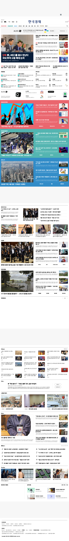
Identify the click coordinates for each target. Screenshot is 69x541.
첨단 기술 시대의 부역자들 (40, 80)
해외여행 (55, 293)
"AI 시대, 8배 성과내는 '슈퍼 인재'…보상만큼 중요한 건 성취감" (47, 58)
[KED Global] (13, 21)
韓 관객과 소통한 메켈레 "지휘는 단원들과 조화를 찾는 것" (46, 243)
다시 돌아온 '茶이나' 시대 (8, 438)
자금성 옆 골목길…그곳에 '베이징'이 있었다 (45, 423)
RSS (26, 530)
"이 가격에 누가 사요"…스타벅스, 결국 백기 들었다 (49, 453)
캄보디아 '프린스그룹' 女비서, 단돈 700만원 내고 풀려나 (43, 235)
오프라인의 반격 (7, 409)
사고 (67, 485)
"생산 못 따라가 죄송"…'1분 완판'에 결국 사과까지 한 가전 (17, 456)
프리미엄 (42, 26)
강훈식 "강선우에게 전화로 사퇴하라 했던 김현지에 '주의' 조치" (53, 357)
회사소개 (3, 523)
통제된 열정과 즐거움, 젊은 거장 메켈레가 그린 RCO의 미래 (17, 265)
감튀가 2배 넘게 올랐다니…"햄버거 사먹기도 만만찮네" (7, 375)
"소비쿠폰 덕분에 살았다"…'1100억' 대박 (49, 209)
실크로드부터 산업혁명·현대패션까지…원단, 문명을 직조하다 (46, 431)
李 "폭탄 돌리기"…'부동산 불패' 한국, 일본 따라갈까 (22, 384)
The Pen (3, 467)
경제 (23, 26)
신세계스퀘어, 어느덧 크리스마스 (30, 369)
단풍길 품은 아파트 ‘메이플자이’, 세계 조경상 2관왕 (46, 177)
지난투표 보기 (58, 387)
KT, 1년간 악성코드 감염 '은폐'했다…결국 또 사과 (52, 369)
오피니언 (20, 26)
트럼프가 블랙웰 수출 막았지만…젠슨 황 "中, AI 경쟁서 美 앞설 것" (47, 51)
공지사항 (29, 485)
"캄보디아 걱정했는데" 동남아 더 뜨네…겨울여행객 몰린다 (7, 363)
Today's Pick (3, 84)
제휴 (6, 530)
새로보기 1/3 (65, 349)
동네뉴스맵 (41, 183)
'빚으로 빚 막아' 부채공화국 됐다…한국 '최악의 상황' (50, 456)
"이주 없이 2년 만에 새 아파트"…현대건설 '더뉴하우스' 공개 (47, 162)
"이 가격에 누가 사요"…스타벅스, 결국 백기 (9, 209)
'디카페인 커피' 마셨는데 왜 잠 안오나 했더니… (50, 215)
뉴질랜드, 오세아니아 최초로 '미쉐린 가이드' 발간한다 (46, 279)
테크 (35, 26)
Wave (2, 413)
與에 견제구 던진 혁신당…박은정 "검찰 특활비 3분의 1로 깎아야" (30, 364)
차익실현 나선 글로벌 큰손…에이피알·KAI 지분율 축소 (46, 112)
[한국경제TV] (5, 21)
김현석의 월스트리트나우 (22, 84)
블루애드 (20, 523)
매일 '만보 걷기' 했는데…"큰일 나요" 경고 (49, 218)
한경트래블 (3, 269)
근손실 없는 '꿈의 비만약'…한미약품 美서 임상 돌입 (57, 375)
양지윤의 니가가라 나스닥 (22, 79)
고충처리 (11, 523)
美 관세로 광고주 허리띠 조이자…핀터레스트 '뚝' (25, 81)
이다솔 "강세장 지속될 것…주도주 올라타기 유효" (47, 105)
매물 (51, 183)
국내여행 (47, 293)
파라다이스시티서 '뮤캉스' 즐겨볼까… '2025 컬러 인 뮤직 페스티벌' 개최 (47, 287)
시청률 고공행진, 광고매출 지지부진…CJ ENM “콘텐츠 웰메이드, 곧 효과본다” (30, 376)
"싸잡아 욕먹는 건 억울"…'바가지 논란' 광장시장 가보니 (8, 235)
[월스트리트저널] (9, 21)
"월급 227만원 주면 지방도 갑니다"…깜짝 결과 (48, 460)
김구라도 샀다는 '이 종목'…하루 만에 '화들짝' (50, 212)
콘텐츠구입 (9, 530)
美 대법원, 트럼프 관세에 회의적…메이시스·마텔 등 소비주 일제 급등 (51, 141)
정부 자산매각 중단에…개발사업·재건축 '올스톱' (46, 170)
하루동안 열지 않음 (62, 30)
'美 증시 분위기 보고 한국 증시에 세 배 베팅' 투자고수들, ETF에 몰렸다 (25, 75)
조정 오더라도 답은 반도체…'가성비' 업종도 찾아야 (8, 75)
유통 (32, 26)
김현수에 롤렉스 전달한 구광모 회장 (53, 351)
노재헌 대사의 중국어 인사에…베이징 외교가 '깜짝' (30, 357)
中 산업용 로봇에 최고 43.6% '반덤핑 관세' (60, 66)
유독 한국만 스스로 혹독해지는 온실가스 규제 (43, 75)
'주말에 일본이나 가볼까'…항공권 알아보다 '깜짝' (49, 463)
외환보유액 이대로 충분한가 (57, 75)
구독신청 (7, 523)
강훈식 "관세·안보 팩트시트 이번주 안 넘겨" (43, 66)
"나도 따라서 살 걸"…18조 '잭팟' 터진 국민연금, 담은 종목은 (51, 449)
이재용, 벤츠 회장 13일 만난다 (7, 369)
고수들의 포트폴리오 (21, 73)
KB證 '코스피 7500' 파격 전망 (42, 120)
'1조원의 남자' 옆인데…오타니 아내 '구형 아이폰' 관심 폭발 (25, 235)
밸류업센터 (62, 183)
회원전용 (3, 71)
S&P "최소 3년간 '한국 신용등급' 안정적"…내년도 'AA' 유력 (8, 66)
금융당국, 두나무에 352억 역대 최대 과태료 (55, 363)
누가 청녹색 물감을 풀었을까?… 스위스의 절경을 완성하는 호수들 (17, 294)
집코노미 (15, 26)
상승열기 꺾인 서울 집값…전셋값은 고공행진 (13, 184)
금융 (26, 26)
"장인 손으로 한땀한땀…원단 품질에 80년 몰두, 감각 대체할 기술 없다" (47, 438)
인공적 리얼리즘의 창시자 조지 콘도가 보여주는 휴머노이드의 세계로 (47, 258)
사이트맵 (18, 530)
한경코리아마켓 (3, 26)
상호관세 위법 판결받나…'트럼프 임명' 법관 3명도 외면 (25, 66)
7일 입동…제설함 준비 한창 (29, 352)
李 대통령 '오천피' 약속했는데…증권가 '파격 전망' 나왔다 (16, 463)
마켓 (63, 126)
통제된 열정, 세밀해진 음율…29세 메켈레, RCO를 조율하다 (47, 36)
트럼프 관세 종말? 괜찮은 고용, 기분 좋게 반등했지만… (25, 86)
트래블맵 (39, 293)
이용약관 (30, 530)
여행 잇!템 (63, 293)
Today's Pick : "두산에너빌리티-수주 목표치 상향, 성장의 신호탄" (8, 86)
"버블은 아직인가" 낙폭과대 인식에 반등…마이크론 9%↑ (17, 155)
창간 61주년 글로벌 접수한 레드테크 (57, 409)
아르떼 (2, 240)
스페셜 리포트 (4, 393)
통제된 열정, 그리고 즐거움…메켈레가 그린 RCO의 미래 (30, 219)
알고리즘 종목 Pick (4, 79)
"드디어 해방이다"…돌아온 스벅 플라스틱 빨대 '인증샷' (60, 235)
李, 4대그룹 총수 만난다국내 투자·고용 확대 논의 (15, 56)
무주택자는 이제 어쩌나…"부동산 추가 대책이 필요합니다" (25, 480)
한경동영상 (3, 298)
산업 (29, 26)
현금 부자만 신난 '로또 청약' (57, 86)
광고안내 (16, 523)
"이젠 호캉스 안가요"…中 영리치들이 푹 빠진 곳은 (47, 416)
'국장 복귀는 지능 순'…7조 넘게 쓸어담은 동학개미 (15, 126)
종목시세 (51, 155)
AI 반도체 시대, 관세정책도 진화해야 (43, 480)
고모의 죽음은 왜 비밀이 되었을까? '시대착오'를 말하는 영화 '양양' (47, 250)
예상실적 (41, 155)
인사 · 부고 (63, 485)
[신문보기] (2, 21)
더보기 (46, 25)
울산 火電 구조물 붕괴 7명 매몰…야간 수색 (7, 357)
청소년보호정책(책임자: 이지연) (45, 530)
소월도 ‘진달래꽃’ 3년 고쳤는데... (7, 351)
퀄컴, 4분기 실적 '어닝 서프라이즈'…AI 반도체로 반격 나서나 (46, 148)
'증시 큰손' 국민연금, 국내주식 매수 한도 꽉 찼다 (46, 43)
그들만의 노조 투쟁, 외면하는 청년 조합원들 (41, 86)
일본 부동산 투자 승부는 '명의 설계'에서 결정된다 (8, 480)
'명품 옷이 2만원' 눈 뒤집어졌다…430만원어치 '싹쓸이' (16, 449)
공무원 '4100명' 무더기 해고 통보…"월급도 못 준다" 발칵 (16, 460)
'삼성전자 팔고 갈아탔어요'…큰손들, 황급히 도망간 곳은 (16, 453)
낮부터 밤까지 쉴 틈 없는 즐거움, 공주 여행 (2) (46, 272)
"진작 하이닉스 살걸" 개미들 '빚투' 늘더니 (49, 220)
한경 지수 (52, 126)
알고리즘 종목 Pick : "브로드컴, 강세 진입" (8, 81)
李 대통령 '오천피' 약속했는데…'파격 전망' (9, 216)
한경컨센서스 (41, 126)
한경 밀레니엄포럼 (30, 409)
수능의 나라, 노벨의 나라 (56, 80)
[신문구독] (16, 21)
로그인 (66, 21)
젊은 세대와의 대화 (57, 479)
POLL (2, 381)
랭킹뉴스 (3, 445)
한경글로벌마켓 (10, 26)
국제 (37, 26)
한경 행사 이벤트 (4, 485)
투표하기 (57, 384)
